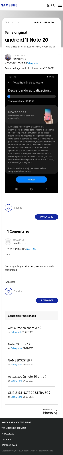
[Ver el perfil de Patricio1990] (19, 55)
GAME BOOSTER (19, 360)
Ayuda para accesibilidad (16, 422)
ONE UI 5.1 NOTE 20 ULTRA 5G (28, 393)
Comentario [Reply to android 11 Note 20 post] (46, 217)
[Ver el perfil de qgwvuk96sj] (18, 240)
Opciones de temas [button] (52, 30)
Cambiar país (9, 445)
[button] (52, 56)
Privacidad (8, 434)
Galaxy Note (32, 63)
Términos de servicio (14, 428)
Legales (6, 439)
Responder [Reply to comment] (47, 300)
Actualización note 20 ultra (26, 376)
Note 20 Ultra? (18, 344)
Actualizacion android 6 (23, 328)
